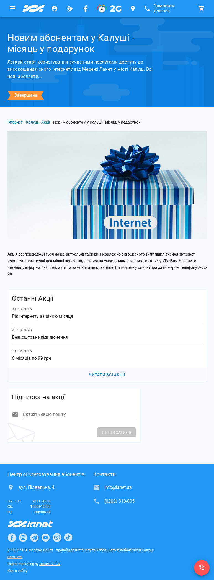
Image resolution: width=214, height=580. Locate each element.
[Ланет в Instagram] (23, 537)
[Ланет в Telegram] (34, 537)
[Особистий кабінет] (54, 8)
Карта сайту (17, 571)
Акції (45, 122)
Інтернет (15, 122)
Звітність (15, 557)
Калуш (32, 122)
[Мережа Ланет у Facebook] (85, 8)
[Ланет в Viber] (57, 537)
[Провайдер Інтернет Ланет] (36, 524)
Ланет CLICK (49, 564)
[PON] (109, 8)
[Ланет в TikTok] (68, 537)
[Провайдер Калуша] (33, 8)
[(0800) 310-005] (202, 568)
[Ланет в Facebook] (11, 537)
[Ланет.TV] (70, 8)
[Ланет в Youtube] (45, 537)
